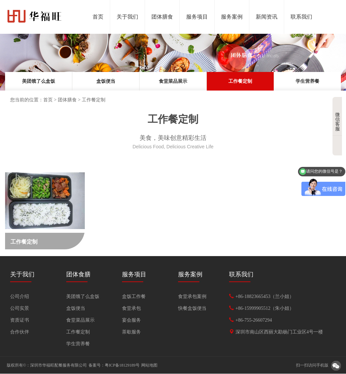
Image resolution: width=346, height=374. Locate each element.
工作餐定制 (240, 81)
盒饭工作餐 (134, 296)
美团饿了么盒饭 (38, 81)
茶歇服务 (131, 332)
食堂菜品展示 (173, 81)
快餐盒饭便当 (192, 308)
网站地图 (149, 365)
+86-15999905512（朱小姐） (265, 308)
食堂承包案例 (192, 296)
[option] (173, 62)
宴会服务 (131, 320)
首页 (48, 99)
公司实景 (19, 308)
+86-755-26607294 (254, 320)
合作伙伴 (19, 332)
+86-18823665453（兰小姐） (265, 296)
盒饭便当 (105, 81)
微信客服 (338, 116)
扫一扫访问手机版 (312, 365)
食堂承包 (131, 308)
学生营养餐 (307, 81)
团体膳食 (67, 99)
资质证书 (19, 320)
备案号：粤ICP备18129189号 (114, 365)
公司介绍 (19, 296)
